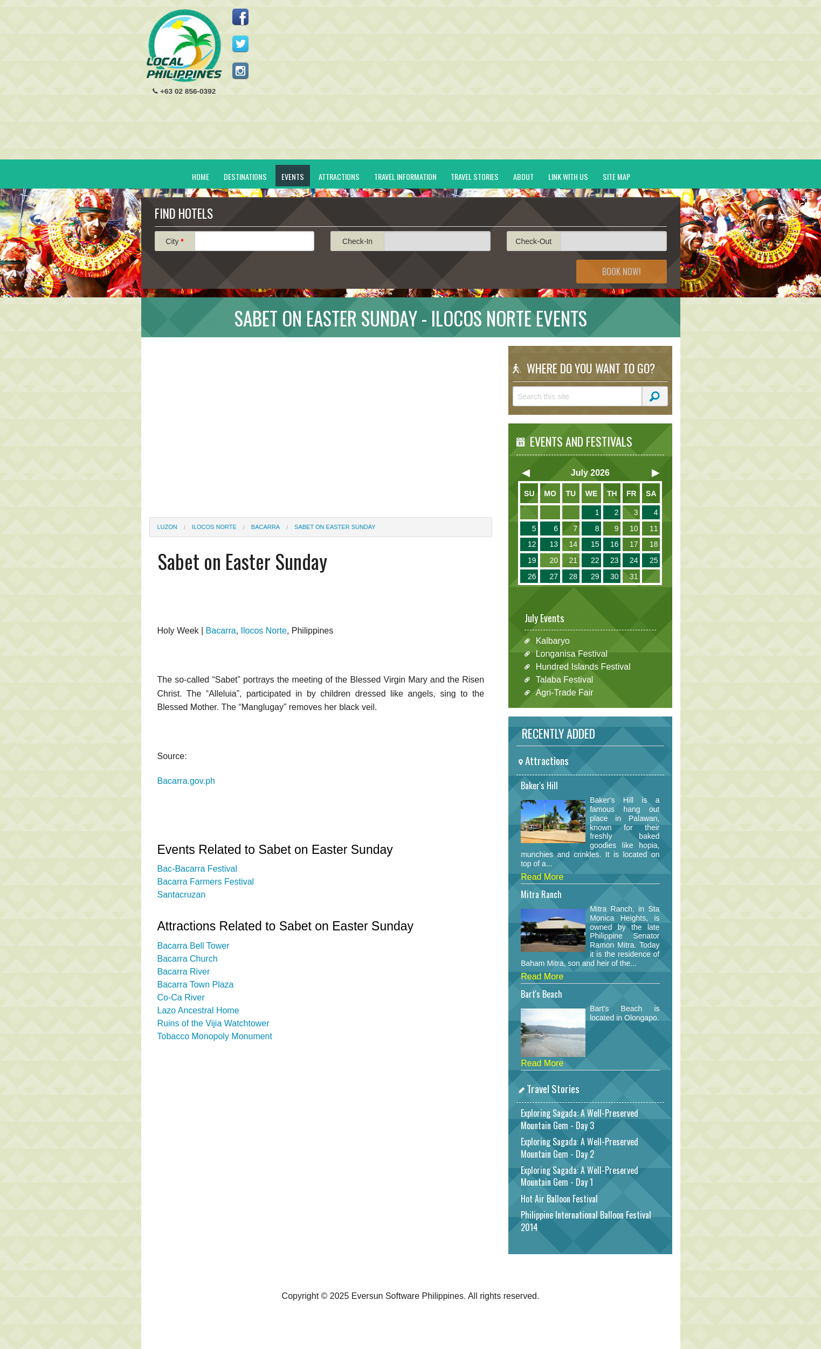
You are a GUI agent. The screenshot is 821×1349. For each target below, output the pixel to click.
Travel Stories (475, 176)
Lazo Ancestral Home (198, 1010)
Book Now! (621, 271)
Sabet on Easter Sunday (335, 527)
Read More (542, 876)
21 (573, 560)
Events (292, 176)
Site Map (616, 176)
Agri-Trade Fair (565, 692)
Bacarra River (183, 971)
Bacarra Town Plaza (195, 984)
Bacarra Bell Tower (193, 945)
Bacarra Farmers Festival (205, 881)
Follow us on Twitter (240, 44)
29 (595, 576)
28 (573, 576)
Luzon (167, 527)
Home (200, 176)
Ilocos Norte (214, 527)
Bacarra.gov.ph (186, 780)
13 (553, 544)
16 (614, 544)
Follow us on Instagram (240, 70)
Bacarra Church (187, 958)
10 (634, 528)
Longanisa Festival (572, 653)
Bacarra (265, 527)
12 (532, 544)
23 (614, 560)
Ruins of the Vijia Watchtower (213, 1023)
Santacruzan (181, 894)
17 (634, 544)
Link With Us (568, 176)
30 (614, 576)
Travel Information (405, 176)
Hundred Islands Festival (583, 666)
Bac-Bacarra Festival (197, 868)
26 (532, 576)
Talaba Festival (565, 679)
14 (573, 544)
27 (553, 576)
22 (595, 560)
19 (532, 560)
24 (634, 560)
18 (654, 544)
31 (634, 576)
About (523, 176)
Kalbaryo (553, 640)
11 (654, 528)
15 (595, 544)
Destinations (245, 176)
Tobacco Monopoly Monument (214, 1036)
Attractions (339, 176)
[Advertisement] (476, 84)
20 (553, 560)
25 (654, 560)
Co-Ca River (181, 997)
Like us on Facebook (240, 17)
